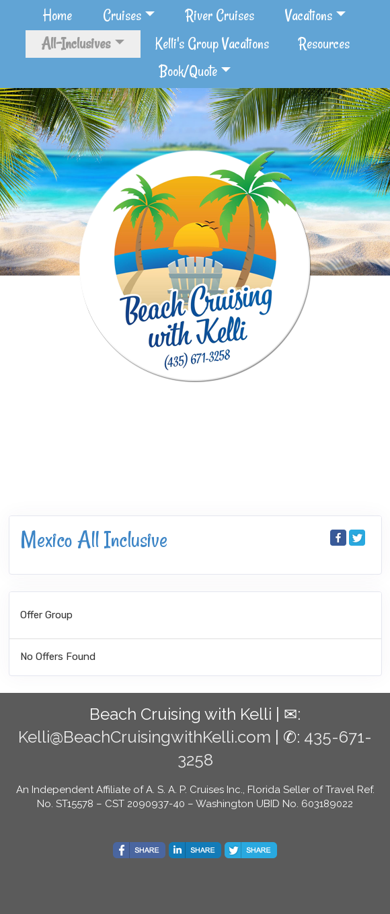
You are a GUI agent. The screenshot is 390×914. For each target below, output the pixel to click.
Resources (324, 44)
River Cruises (220, 15)
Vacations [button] (308, 15)
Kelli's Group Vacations (212, 44)
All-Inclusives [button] (76, 44)
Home (57, 15)
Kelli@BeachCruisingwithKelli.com (144, 737)
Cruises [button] (122, 15)
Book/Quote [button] (188, 71)
